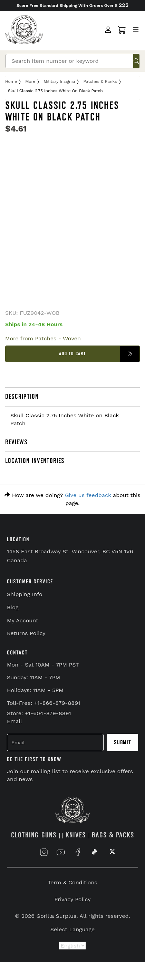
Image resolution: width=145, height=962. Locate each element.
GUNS (49, 835)
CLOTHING (25, 835)
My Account (22, 620)
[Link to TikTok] (94, 852)
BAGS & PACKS (113, 835)
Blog (12, 607)
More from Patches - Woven (43, 338)
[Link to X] (111, 852)
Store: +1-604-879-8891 (39, 713)
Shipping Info (24, 594)
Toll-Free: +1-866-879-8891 (43, 703)
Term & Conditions (72, 882)
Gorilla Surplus (57, 916)
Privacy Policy (73, 899)
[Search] (69, 61)
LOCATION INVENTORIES (35, 460)
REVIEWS (16, 442)
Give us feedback (88, 495)
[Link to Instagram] (44, 852)
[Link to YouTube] (61, 852)
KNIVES (76, 835)
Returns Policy (26, 633)
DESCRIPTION (22, 396)
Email (14, 721)
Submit (122, 742)
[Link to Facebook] (78, 852)
